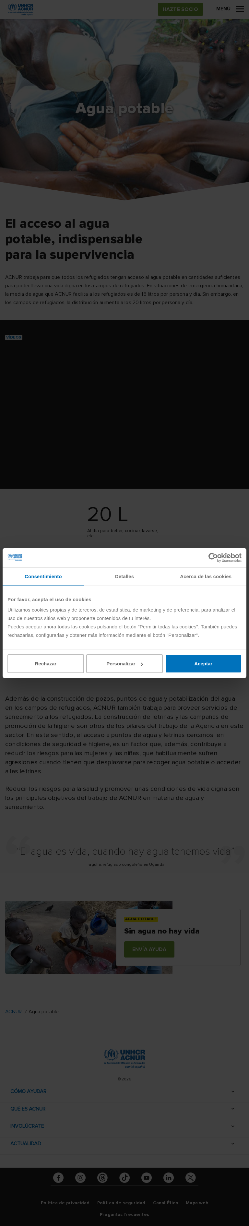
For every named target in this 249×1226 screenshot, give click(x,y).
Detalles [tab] (124, 576)
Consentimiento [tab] (43, 576)
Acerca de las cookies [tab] (205, 576)
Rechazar (45, 663)
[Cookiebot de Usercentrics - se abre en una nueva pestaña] (213, 557)
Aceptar (203, 663)
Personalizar (124, 663)
